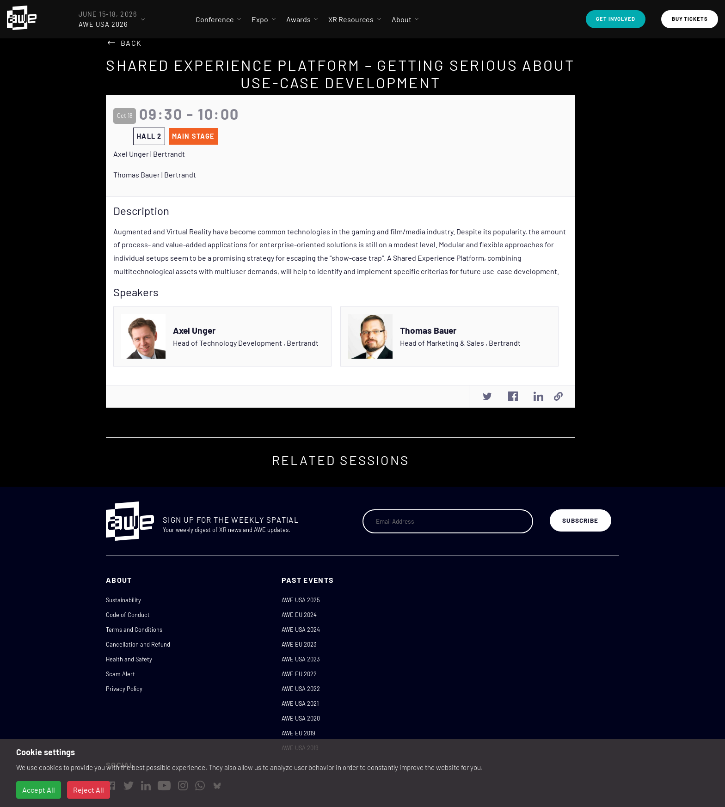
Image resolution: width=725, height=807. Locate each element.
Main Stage (193, 136)
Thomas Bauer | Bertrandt (154, 174)
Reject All (88, 789)
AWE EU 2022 (299, 674)
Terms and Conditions (134, 629)
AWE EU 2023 (299, 644)
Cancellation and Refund (138, 644)
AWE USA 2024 (301, 629)
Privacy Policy (124, 688)
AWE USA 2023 (301, 659)
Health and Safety (129, 659)
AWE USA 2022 (301, 688)
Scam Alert (120, 674)
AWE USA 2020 (301, 718)
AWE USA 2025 (301, 600)
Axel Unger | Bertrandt (149, 153)
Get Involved (615, 19)
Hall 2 (149, 136)
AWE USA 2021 (300, 703)
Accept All (38, 789)
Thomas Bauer (428, 330)
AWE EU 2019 (298, 733)
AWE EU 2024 (299, 614)
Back (131, 42)
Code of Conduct (128, 614)
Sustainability (123, 600)
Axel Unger (194, 330)
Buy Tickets (690, 19)
